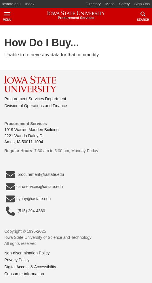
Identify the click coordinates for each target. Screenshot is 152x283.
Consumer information (24, 273)
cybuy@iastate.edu (28, 199)
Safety (124, 4)
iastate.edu (11, 4)
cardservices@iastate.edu (34, 186)
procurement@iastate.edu (35, 174)
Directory (93, 4)
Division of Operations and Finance (35, 105)
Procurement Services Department (35, 98)
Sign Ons (142, 4)
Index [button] (30, 4)
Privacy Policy (16, 260)
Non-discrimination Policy (27, 253)
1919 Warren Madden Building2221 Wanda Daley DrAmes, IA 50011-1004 (31, 135)
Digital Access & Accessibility (30, 267)
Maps (110, 4)
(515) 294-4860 (25, 211)
